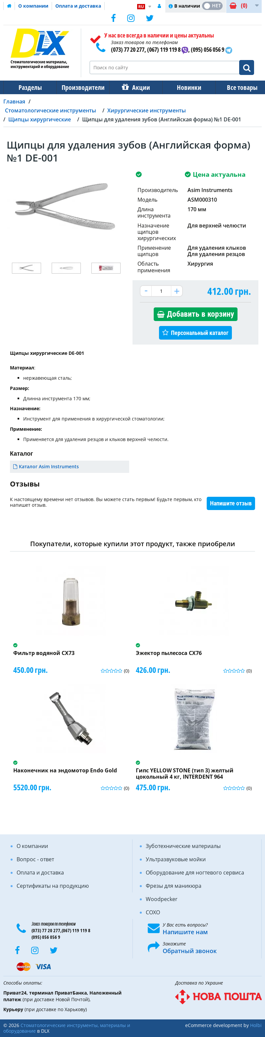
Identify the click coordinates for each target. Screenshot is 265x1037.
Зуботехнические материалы (183, 846)
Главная (14, 101)
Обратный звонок (190, 951)
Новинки (184, 87)
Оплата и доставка (78, 6)
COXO (153, 912)
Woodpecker (162, 899)
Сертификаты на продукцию (53, 885)
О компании (33, 6)
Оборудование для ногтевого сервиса (195, 872)
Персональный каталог (200, 332)
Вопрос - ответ (35, 859)
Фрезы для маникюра (173, 885)
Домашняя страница (9, 6)
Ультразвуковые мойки (176, 859)
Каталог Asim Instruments (49, 466)
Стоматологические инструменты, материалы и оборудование (66, 1028)
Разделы (29, 87)
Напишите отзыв (231, 503)
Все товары (236, 87)
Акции (138, 87)
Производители (81, 87)
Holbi (256, 1025)
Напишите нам (185, 932)
